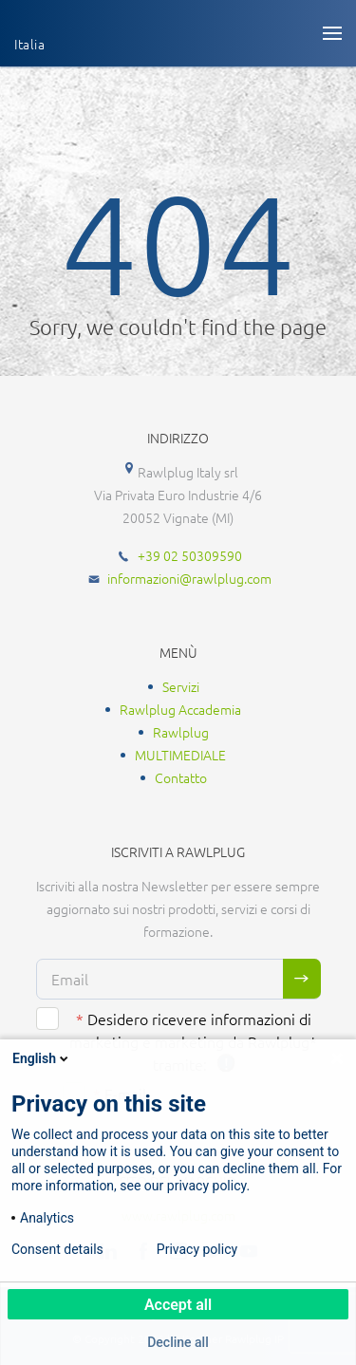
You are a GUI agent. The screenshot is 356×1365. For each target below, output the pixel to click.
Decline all (178, 1342)
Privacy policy (197, 1249)
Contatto (181, 777)
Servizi (180, 686)
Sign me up (302, 979)
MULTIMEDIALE (180, 754)
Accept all (178, 1305)
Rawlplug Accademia (180, 709)
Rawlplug (181, 731)
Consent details (57, 1249)
